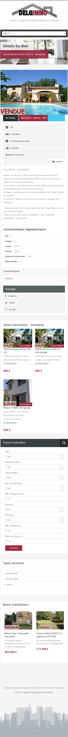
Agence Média (29, 692)
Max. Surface (13, 536)
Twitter (10, 303)
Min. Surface (13, 525)
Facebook (11, 296)
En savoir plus (10, 363)
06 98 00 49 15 (36, 25)
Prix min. (9, 504)
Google (10, 309)
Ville (7, 451)
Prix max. (9, 515)
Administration (47, 692)
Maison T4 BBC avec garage (17, 408)
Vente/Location (12, 462)
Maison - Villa (12, 579)
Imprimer (59, 162)
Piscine (9, 278)
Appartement (12, 573)
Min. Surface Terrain (15, 494)
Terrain (9, 585)
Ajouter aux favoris (15, 155)
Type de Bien (11, 472)
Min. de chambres (13, 483)
